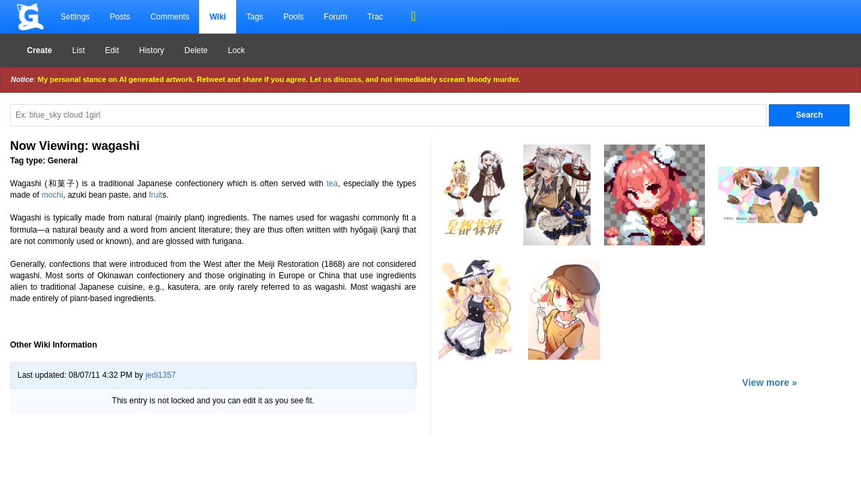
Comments (169, 17)
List (78, 50)
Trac (375, 17)
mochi (52, 195)
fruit (155, 195)
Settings (75, 17)
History (151, 50)
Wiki (217, 17)
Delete (196, 50)
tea (332, 183)
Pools (293, 17)
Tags (254, 17)
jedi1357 (160, 375)
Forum (335, 17)
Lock (236, 50)
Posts (120, 17)
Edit (112, 50)
